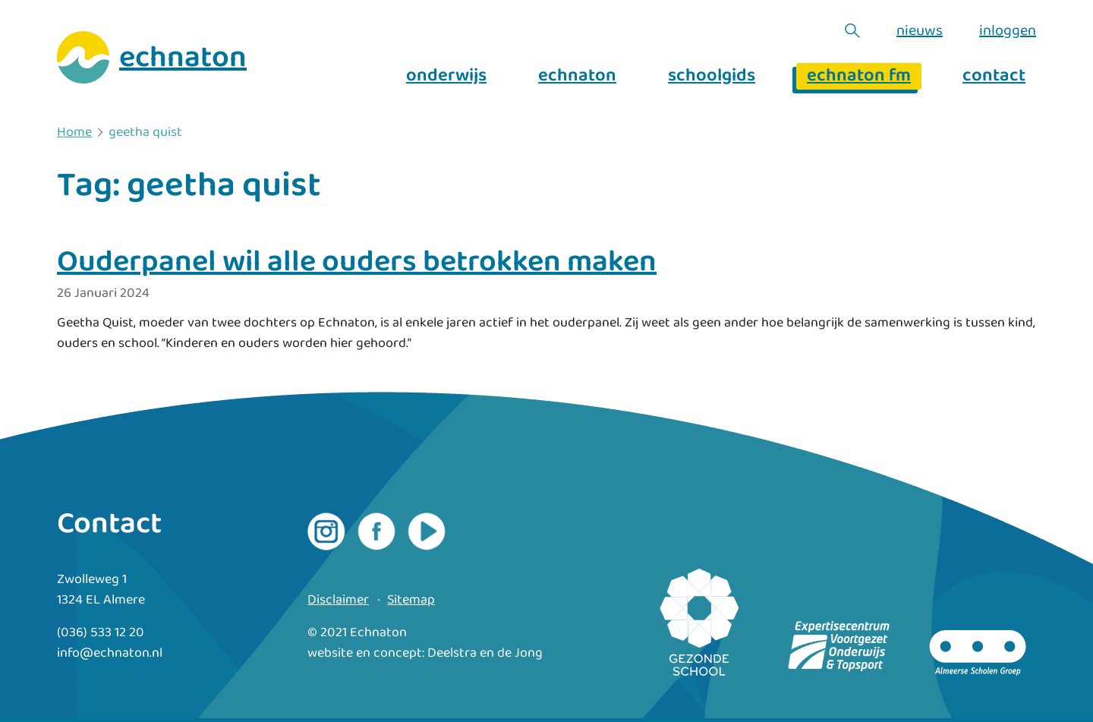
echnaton (577, 76)
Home (74, 133)
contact (993, 76)
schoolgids (711, 76)
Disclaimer (338, 600)
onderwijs (446, 76)
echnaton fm (859, 76)
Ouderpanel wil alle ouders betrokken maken (357, 262)
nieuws (919, 30)
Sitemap (411, 600)
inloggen (1007, 30)
